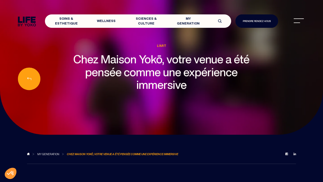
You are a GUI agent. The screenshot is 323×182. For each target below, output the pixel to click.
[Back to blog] (28, 156)
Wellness (106, 20)
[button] (11, 173)
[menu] (298, 20)
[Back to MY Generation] (48, 156)
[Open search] (220, 21)
